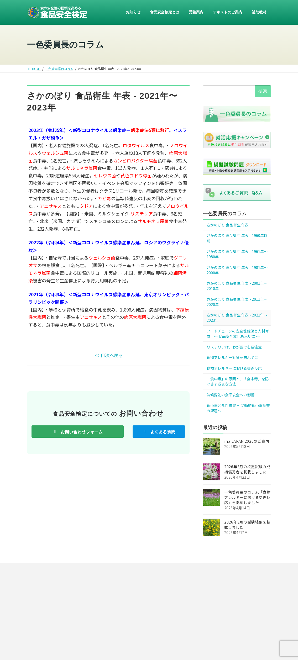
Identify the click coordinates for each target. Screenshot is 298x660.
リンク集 (186, 569)
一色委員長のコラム (225, 213)
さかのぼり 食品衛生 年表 (228, 225)
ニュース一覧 (92, 569)
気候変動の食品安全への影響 (230, 394)
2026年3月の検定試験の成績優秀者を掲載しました (247, 469)
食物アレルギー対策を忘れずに (232, 357)
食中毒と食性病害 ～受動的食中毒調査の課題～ (238, 408)
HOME (68, 569)
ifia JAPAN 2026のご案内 (246, 441)
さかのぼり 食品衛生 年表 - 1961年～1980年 (237, 254)
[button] (78, 431)
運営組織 (118, 569)
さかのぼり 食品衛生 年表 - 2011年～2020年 (237, 302)
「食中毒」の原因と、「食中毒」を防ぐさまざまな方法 (238, 381)
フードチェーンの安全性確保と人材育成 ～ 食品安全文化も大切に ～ (238, 333)
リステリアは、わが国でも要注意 (234, 347)
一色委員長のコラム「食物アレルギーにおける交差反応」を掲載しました (247, 497)
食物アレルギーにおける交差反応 (234, 368)
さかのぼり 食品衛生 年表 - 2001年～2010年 (237, 286)
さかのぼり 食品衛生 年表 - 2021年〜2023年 (237, 318)
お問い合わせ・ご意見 (219, 569)
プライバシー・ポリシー (152, 569)
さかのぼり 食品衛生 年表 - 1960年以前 (237, 238)
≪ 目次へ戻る (109, 355)
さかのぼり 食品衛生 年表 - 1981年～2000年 (237, 270)
